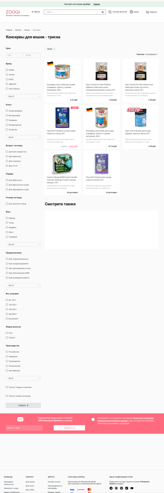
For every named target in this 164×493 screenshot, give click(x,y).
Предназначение (14, 251)
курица (12, 217)
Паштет (12, 336)
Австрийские (14, 369)
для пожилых (15, 160)
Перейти (97, 3)
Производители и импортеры (55, 487)
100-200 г (13, 303)
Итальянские (14, 365)
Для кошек (30, 482)
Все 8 (24, 136)
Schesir (12, 73)
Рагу (11, 332)
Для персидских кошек (19, 188)
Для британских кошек (19, 183)
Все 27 (24, 95)
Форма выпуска (13, 325)
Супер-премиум (15, 109)
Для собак (30, 490)
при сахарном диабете (18, 262)
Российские (14, 350)
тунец (11, 221)
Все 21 (24, 284)
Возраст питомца (14, 144)
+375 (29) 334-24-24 (119, 10)
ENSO (11, 78)
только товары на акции (19, 395)
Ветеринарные (15, 124)
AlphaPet (12, 82)
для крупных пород (17, 202)
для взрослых (15, 155)
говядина (13, 235)
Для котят (13, 164)
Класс (9, 103)
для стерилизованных (18, 258)
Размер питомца (14, 196)
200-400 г (13, 308)
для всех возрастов (17, 150)
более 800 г (14, 317)
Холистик (13, 128)
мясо (11, 231)
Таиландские (14, 360)
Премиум (13, 119)
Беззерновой (14, 114)
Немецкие (13, 355)
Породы (9, 172)
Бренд (8, 62)
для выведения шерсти (19, 276)
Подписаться (69, 426)
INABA (11, 68)
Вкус (8, 210)
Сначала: (141, 53)
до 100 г (12, 298)
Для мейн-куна (15, 179)
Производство (12, 344)
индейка (12, 226)
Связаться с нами (11, 488)
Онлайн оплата (54, 482)
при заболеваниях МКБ (19, 272)
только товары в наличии (20, 386)
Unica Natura (14, 87)
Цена (8, 47)
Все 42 (24, 243)
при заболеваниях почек (20, 267)
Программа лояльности (9, 483)
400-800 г (13, 313)
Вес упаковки (12, 292)
